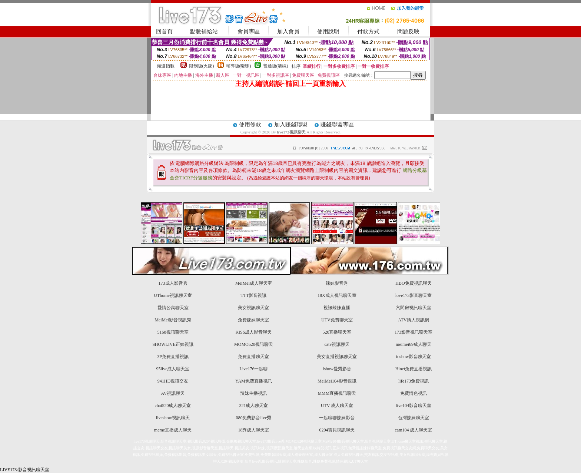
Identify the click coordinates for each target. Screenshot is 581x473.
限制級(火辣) (201, 66)
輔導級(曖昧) (238, 66)
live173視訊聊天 (291, 132)
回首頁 (164, 31)
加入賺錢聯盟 (291, 125)
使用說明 (328, 31)
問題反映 (408, 31)
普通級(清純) (275, 66)
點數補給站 (204, 31)
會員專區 (249, 31)
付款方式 (368, 31)
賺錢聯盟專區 (337, 125)
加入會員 (288, 31)
